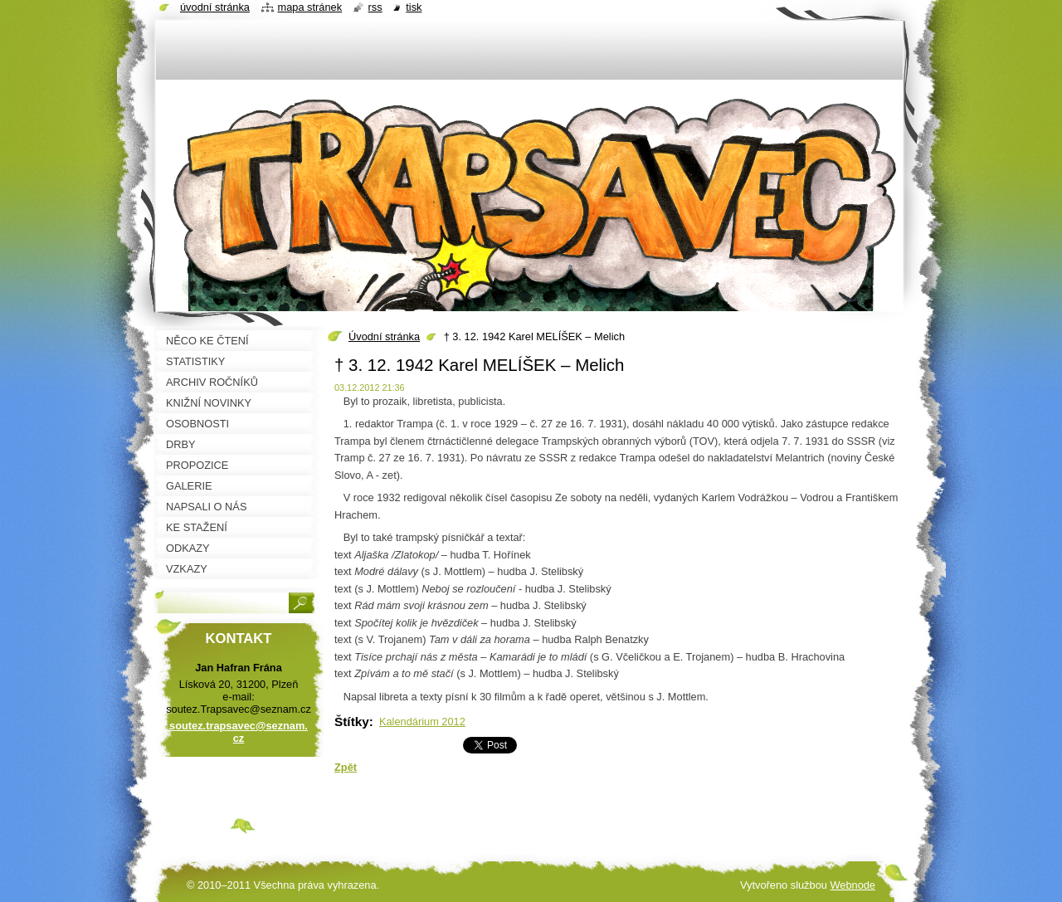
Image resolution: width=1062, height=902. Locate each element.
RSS (375, 7)
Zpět (345, 767)
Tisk (413, 7)
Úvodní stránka (384, 336)
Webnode (852, 885)
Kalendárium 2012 (422, 721)
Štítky (351, 721)
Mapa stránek (310, 7)
